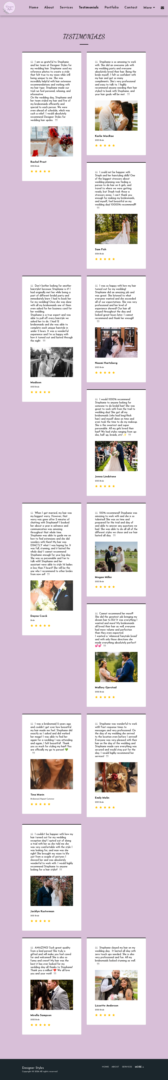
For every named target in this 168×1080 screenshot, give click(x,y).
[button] (162, 7)
